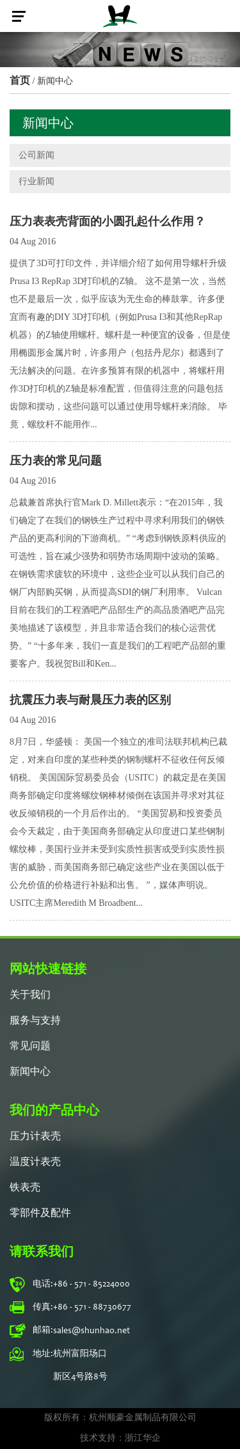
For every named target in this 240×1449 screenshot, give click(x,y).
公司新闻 (36, 155)
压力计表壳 (35, 1137)
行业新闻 (36, 181)
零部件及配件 (40, 1213)
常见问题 (30, 1046)
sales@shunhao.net (91, 1331)
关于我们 (30, 995)
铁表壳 (25, 1188)
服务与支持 (35, 1021)
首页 (20, 80)
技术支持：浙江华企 (120, 1438)
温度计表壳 (35, 1162)
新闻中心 (30, 1072)
